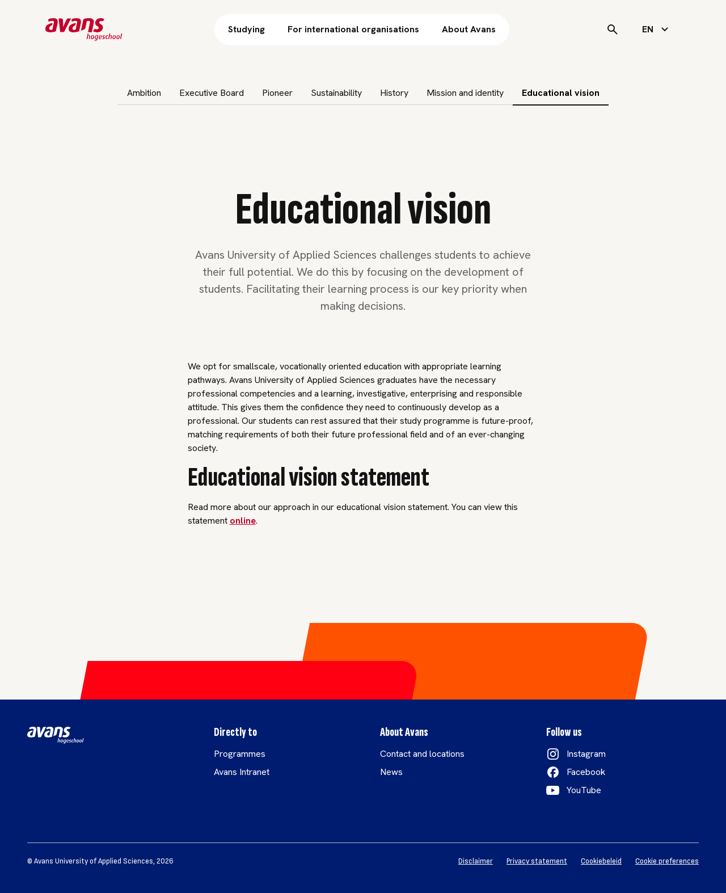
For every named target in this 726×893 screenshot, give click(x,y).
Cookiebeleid (601, 861)
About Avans (469, 29)
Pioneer (277, 93)
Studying (246, 29)
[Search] (612, 29)
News (391, 772)
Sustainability (336, 93)
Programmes (239, 754)
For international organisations (353, 29)
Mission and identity (465, 93)
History (394, 93)
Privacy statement (536, 861)
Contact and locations (422, 754)
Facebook (586, 772)
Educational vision (561, 93)
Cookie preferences (667, 861)
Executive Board (211, 93)
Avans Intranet (241, 772)
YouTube (584, 790)
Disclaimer (475, 861)
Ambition (144, 93)
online (243, 520)
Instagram (586, 754)
